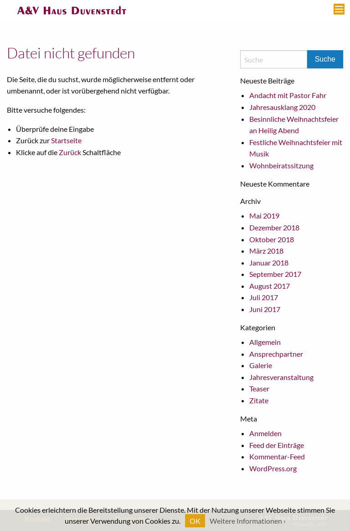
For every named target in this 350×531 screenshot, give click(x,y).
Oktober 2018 (271, 239)
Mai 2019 (264, 215)
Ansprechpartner (276, 353)
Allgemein (265, 342)
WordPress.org (273, 468)
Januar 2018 (268, 262)
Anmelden (265, 433)
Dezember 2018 (274, 227)
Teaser (259, 388)
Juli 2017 (263, 297)
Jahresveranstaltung (281, 377)
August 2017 (269, 285)
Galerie (260, 365)
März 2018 (266, 250)
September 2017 (275, 274)
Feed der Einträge (276, 445)
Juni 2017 (264, 309)
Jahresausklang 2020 (282, 107)
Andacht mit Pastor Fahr (287, 95)
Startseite (66, 140)
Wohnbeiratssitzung (281, 165)
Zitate (258, 400)
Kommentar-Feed (277, 456)
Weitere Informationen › (248, 520)
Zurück (70, 152)
